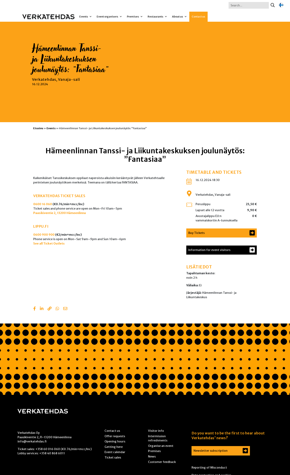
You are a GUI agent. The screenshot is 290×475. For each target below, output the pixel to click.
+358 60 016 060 (47, 449)
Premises (135, 17)
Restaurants (157, 17)
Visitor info (156, 431)
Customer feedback (162, 462)
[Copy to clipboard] (50, 309)
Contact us (198, 16)
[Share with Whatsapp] (57, 309)
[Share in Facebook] (34, 309)
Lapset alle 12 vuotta (210, 210)
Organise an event (160, 446)
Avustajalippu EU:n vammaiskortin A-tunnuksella (216, 218)
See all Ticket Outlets (49, 243)
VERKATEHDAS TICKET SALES (59, 196)
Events (85, 17)
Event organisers (109, 17)
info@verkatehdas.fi (32, 441)
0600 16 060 (42, 204)
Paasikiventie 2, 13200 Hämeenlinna (59, 213)
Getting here (114, 447)
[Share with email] (65, 309)
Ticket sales (113, 457)
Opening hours (115, 441)
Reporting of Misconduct (209, 467)
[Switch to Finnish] (281, 5)
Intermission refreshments (157, 438)
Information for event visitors (209, 250)
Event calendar (115, 452)
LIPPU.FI (40, 226)
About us (179, 17)
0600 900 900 (44, 234)
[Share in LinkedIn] (42, 309)
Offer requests (115, 436)
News (152, 456)
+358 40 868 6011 (52, 453)
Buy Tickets (196, 233)
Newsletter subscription (211, 450)
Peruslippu (203, 204)
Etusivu (38, 128)
